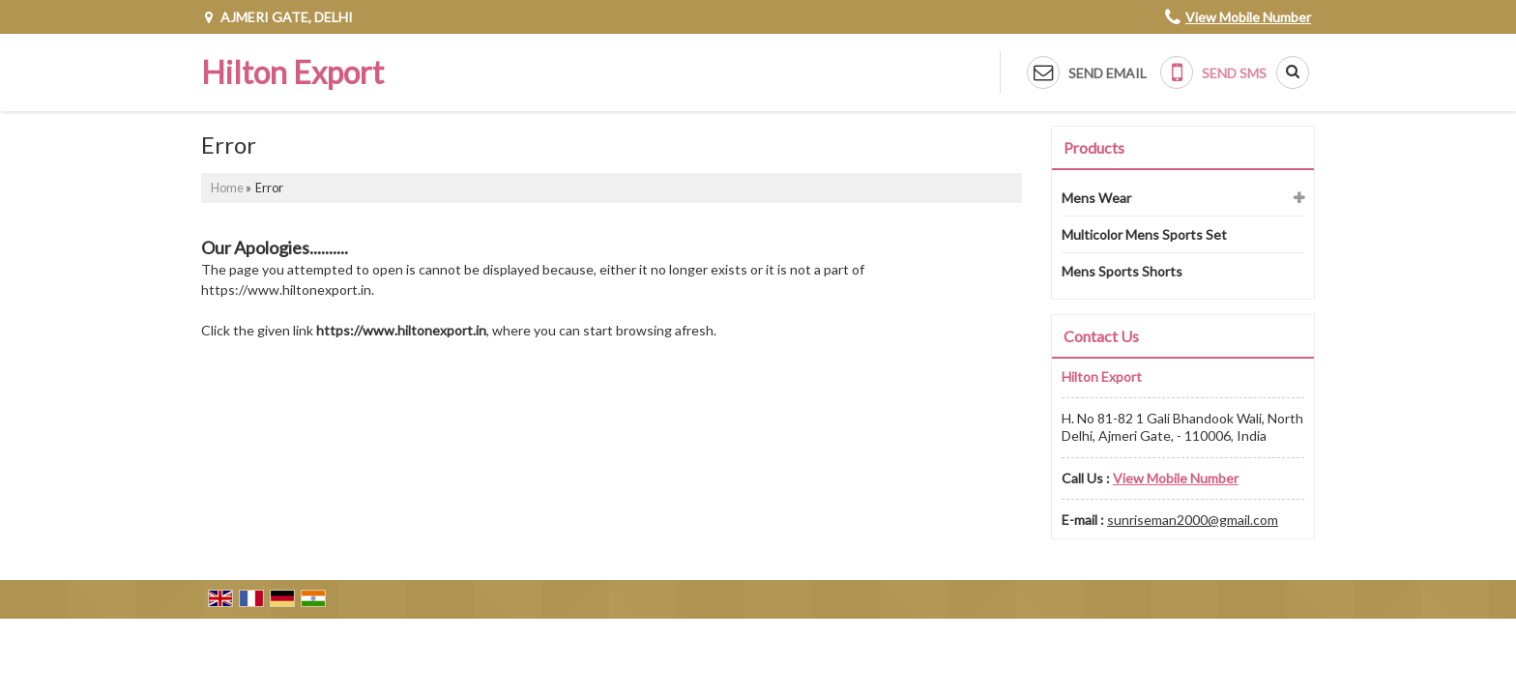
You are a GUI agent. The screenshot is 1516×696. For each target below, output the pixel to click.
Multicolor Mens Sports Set (1144, 234)
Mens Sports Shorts (1122, 271)
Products (1094, 147)
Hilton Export (292, 72)
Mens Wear (1096, 197)
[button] (1248, 17)
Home (227, 188)
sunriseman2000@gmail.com (1192, 519)
